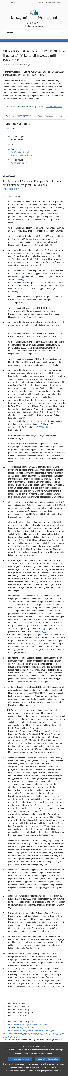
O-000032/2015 (44, 427)
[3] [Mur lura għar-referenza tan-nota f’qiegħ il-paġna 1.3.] (4, 1009)
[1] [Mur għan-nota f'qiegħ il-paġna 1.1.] (63, 231)
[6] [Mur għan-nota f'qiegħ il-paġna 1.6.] (23, 279)
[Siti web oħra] (51, 3)
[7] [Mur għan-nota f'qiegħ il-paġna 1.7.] (59, 365)
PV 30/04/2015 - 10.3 (20, 152)
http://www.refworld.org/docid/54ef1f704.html (27, 1024)
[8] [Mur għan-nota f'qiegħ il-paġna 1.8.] (24, 418)
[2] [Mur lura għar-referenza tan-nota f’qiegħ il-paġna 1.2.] (4, 1006)
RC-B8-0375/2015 (54, 106)
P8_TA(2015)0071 (28, 1027)
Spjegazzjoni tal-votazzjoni (22, 155)
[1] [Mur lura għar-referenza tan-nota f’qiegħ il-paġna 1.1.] (4, 1003)
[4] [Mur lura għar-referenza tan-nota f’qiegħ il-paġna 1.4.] (4, 1012)
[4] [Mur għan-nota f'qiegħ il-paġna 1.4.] (40, 265)
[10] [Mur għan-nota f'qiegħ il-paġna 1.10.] (52, 505)
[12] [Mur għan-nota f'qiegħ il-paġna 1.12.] (44, 631)
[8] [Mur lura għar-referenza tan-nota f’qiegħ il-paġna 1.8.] (4, 1027)
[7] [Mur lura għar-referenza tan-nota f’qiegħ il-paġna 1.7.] (4, 1024)
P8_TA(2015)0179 (19, 163)
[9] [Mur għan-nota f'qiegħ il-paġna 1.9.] (62, 497)
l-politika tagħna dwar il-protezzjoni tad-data (39, 1071)
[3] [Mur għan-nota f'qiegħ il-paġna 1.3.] (13, 259)
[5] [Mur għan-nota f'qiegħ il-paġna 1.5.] (23, 276)
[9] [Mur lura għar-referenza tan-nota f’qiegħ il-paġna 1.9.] (4, 1030)
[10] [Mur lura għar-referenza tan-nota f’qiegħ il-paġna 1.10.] (4, 1039)
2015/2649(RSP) (24, 116)
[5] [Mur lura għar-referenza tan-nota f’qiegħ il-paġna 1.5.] (4, 1015)
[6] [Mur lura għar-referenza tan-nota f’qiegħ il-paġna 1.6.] (4, 1021)
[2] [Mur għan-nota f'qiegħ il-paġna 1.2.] (51, 245)
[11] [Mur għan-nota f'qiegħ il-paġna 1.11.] (18, 540)
